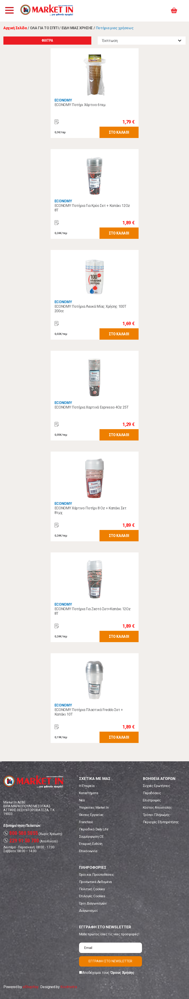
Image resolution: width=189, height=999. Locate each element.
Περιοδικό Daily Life (93, 829)
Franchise (86, 822)
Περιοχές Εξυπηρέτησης (161, 822)
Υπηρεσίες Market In (94, 807)
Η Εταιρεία (86, 786)
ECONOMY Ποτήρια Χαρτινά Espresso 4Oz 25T (92, 407)
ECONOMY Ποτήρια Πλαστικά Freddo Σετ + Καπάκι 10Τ (89, 712)
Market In (49, 11)
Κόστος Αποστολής (157, 807)
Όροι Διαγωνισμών (93, 903)
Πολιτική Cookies (92, 889)
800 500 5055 (20, 833)
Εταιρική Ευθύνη (90, 844)
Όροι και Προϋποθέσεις (96, 875)
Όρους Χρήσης (122, 972)
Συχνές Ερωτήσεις (156, 786)
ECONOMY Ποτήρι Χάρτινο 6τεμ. (80, 105)
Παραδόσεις (152, 793)
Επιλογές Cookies (92, 896)
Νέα (82, 800)
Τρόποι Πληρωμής (156, 815)
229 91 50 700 (21, 841)
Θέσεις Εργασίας (91, 815)
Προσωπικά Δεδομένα (95, 882)
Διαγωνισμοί (88, 911)
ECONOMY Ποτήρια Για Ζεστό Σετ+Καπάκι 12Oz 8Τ (93, 611)
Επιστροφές (152, 800)
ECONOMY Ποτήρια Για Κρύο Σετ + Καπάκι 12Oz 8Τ (92, 207)
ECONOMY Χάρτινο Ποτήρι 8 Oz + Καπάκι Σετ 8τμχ (91, 510)
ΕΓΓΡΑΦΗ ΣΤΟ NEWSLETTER (110, 961)
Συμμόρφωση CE (91, 837)
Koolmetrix (68, 987)
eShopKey (30, 987)
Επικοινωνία (88, 851)
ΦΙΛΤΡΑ (47, 40)
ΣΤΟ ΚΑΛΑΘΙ (119, 132)
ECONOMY (63, 100)
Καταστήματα (88, 793)
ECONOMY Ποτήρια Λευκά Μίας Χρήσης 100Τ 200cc (90, 308)
